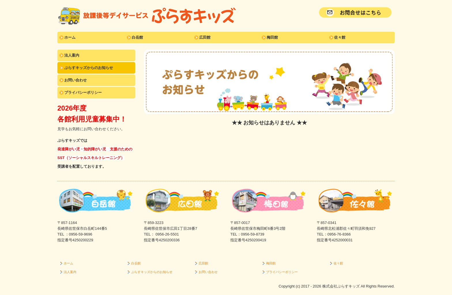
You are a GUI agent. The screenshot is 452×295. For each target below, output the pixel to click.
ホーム (70, 37)
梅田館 (272, 37)
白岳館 (137, 37)
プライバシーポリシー (83, 92)
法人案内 (71, 55)
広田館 (204, 37)
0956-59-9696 (80, 234)
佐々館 (339, 37)
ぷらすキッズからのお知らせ (88, 68)
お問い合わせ (75, 80)
